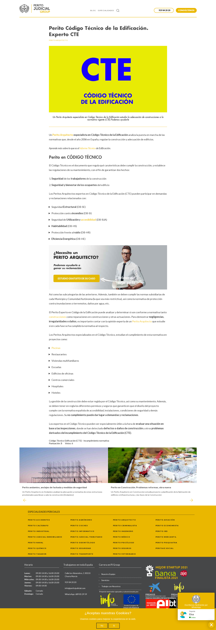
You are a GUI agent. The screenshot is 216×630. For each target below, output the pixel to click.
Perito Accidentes (39, 520)
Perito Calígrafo (38, 525)
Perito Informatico (82, 531)
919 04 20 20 (70, 582)
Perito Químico (37, 548)
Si (114, 625)
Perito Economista (167, 525)
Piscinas (55, 347)
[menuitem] (94, 10)
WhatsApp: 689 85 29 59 (76, 594)
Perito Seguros (122, 548)
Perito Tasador (37, 554)
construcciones (58, 316)
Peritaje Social (165, 548)
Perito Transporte (81, 554)
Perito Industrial (38, 531)
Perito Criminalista (125, 525)
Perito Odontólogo (82, 543)
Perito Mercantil (166, 537)
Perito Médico (121, 537)
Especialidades (106, 10)
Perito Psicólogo (123, 543)
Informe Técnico (87, 148)
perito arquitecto (58, 40)
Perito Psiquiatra (166, 543)
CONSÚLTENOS (186, 10)
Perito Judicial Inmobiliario (45, 537)
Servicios (105, 580)
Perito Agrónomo (81, 520)
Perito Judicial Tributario (86, 537)
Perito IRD (162, 531)
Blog (93, 10)
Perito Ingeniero (123, 531)
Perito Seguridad (80, 548)
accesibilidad (88, 219)
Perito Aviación (165, 520)
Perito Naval (35, 543)
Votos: (68, 443)
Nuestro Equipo (108, 574)
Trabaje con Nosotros (111, 586)
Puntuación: (55, 443)
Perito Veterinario (124, 554)
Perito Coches (79, 525)
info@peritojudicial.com (75, 588)
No (102, 625)
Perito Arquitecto (62, 134)
